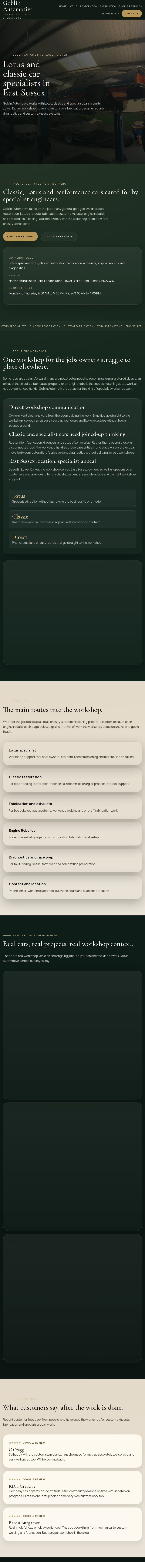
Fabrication (108, 6)
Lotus (73, 6)
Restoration (89, 6)
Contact (132, 13)
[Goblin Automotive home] (22, 10)
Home (63, 6)
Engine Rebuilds (130, 6)
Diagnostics (111, 13)
